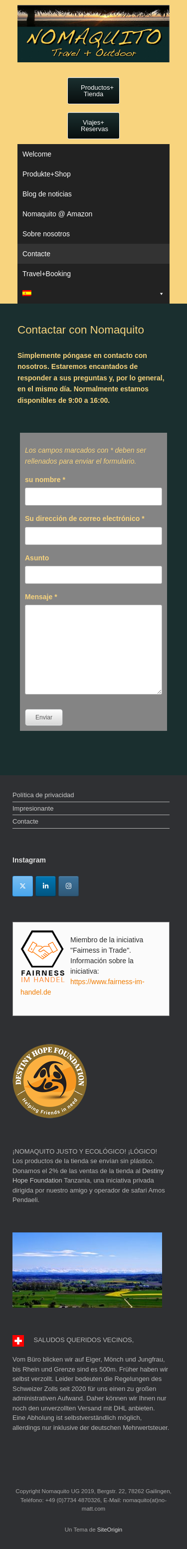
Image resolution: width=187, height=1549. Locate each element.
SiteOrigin (110, 1530)
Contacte (36, 254)
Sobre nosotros (46, 234)
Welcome (36, 154)
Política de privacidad (43, 795)
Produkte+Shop (46, 174)
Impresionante (32, 808)
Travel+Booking (46, 274)
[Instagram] (68, 886)
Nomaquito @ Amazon (57, 214)
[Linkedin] (45, 886)
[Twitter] (22, 886)
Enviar (43, 717)
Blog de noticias (47, 194)
